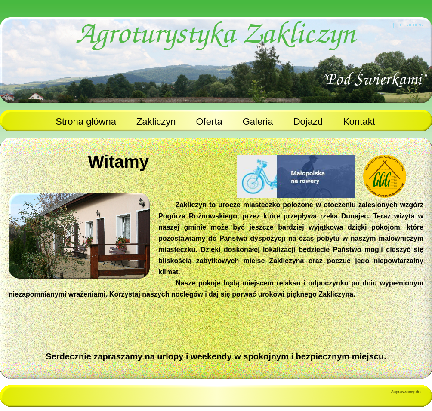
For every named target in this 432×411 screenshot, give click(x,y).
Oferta (209, 121)
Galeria (258, 121)
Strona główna (86, 121)
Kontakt (359, 121)
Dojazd (308, 121)
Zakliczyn (156, 121)
